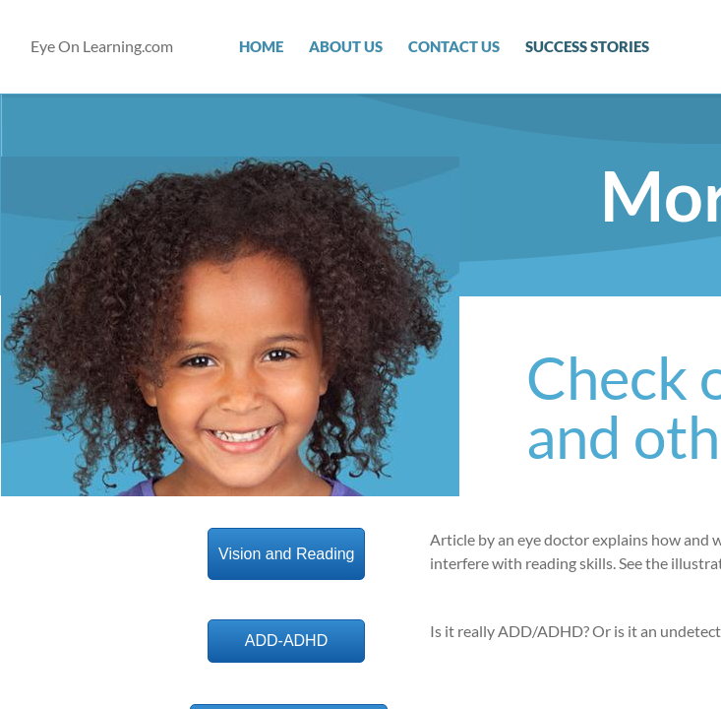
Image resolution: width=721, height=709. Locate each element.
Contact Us (454, 46)
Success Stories (587, 46)
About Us (346, 46)
